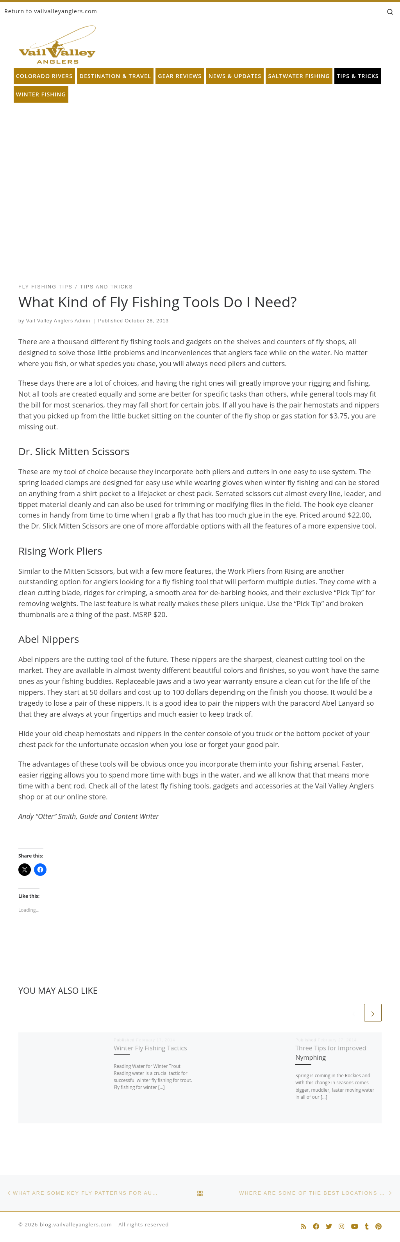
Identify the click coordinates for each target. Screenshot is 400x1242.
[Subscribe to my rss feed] (303, 1226)
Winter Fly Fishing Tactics (150, 1048)
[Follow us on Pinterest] (378, 1226)
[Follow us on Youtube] (354, 1226)
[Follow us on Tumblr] (367, 1226)
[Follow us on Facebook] (316, 1226)
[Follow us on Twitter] (329, 1226)
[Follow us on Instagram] (341, 1226)
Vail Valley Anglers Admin (58, 321)
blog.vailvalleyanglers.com (76, 1224)
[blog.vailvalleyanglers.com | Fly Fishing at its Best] (57, 42)
